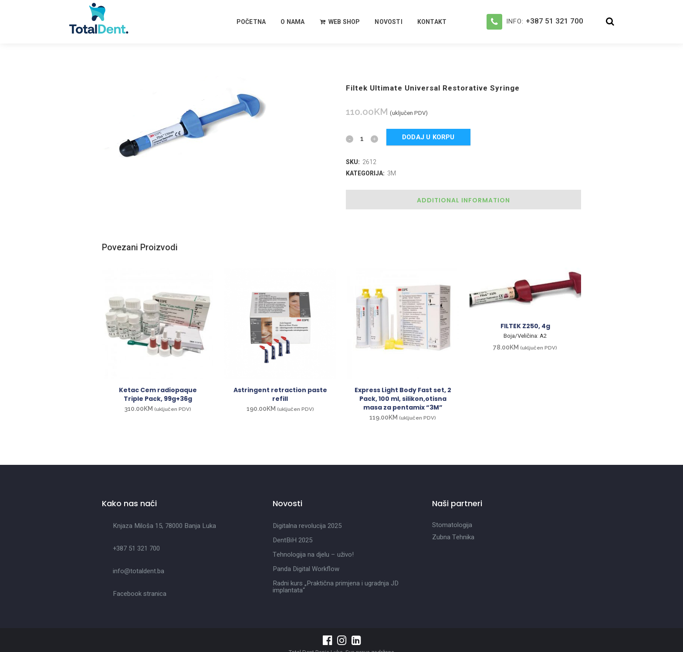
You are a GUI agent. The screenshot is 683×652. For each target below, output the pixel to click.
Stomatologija (452, 525)
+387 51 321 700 (554, 21)
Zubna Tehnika (453, 537)
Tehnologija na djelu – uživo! (313, 554)
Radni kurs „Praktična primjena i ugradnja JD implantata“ (336, 587)
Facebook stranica (139, 593)
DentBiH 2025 (292, 540)
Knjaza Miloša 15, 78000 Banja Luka (164, 525)
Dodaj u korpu (428, 137)
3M (391, 173)
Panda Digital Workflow (306, 568)
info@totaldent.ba (138, 571)
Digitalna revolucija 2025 (307, 525)
